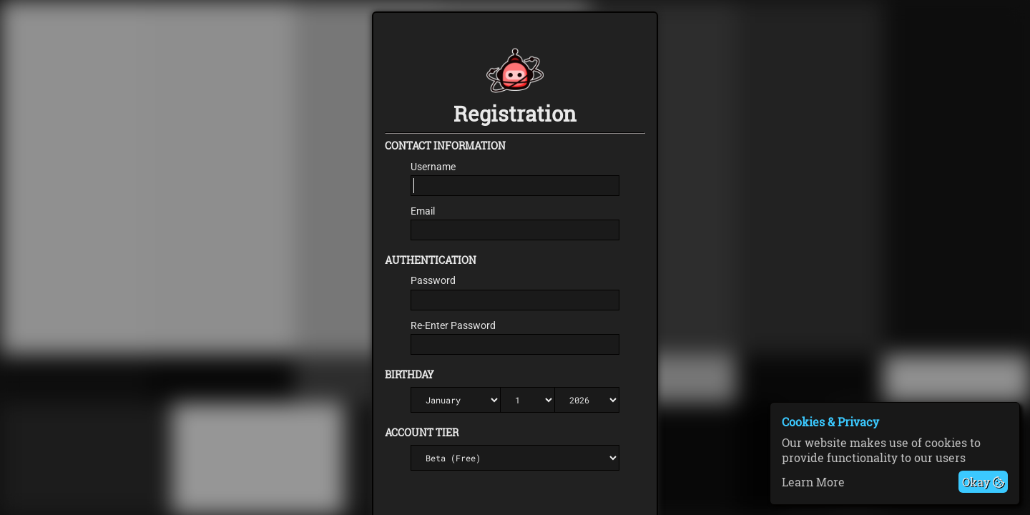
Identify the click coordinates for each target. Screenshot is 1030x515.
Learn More (813, 481)
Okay (983, 481)
